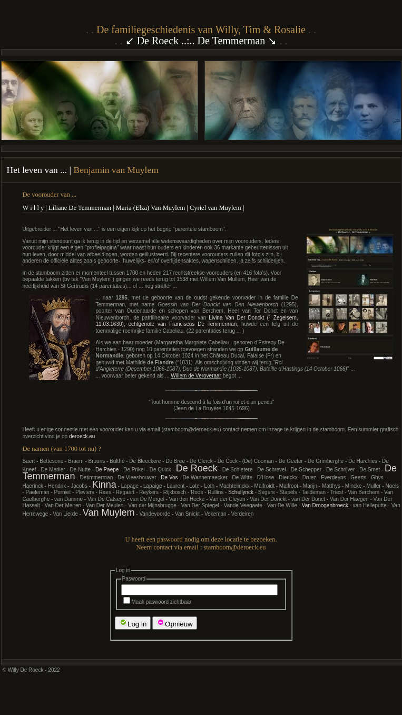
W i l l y (33, 207)
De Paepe (107, 469)
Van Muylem (109, 512)
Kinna (104, 484)
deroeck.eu (82, 436)
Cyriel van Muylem (215, 207)
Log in (132, 623)
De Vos (169, 477)
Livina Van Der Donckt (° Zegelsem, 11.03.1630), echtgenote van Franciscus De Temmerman (197, 321)
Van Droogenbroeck (325, 505)
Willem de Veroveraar (196, 376)
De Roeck (197, 468)
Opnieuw (174, 623)
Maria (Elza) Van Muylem (150, 207)
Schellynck (240, 492)
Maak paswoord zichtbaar (157, 602)
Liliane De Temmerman (79, 207)
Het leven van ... (38, 170)
